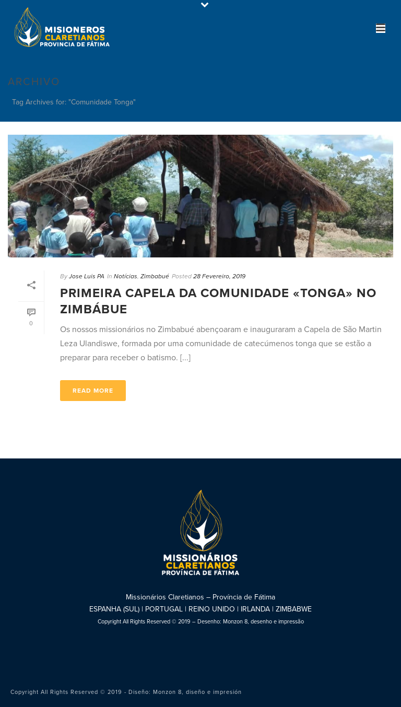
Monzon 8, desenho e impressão (263, 621)
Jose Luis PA (86, 276)
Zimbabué (154, 276)
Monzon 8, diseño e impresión (197, 692)
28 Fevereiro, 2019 (219, 276)
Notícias (125, 276)
